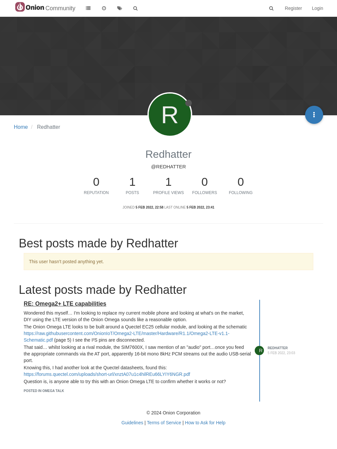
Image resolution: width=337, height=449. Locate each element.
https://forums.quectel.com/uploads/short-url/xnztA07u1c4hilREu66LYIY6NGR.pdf (107, 374)
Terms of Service (164, 422)
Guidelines (132, 422)
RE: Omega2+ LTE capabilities (65, 303)
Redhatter (278, 348)
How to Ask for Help (205, 422)
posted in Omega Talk (44, 391)
